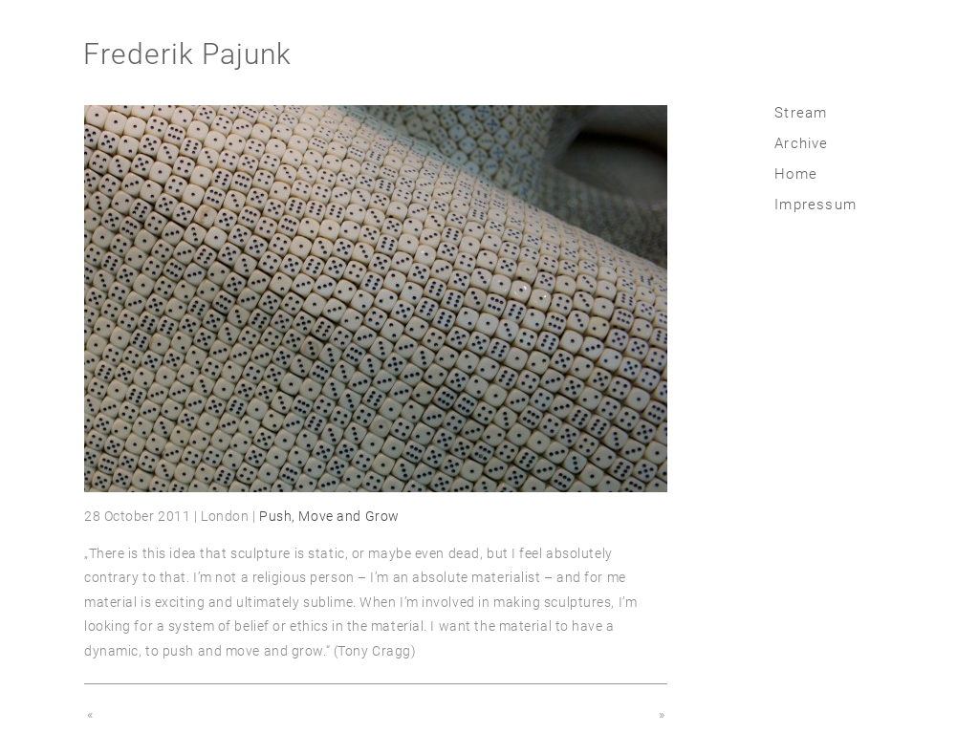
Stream (800, 112)
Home (795, 174)
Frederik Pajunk (187, 54)
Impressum (815, 204)
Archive (801, 143)
